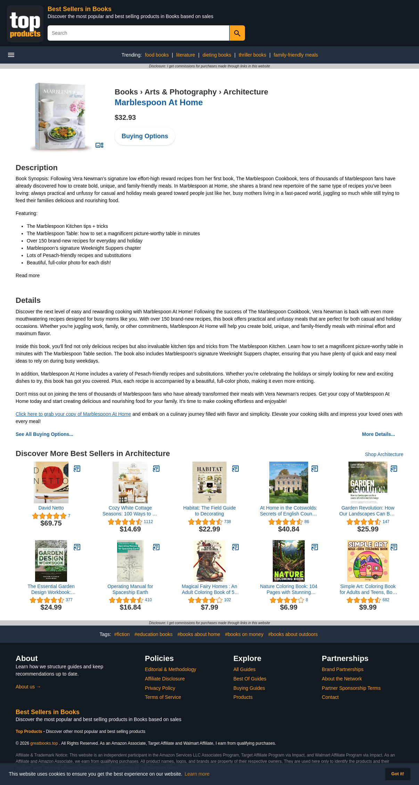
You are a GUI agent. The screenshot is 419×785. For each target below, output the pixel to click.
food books (157, 55)
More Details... (378, 434)
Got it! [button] (397, 773)
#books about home (199, 634)
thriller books (252, 55)
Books (126, 92)
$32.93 (125, 117)
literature (185, 55)
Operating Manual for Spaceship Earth (130, 589)
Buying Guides (249, 688)
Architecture (246, 92)
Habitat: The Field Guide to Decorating (209, 511)
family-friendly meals (296, 55)
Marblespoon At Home (159, 102)
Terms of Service (163, 697)
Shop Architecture (384, 454)
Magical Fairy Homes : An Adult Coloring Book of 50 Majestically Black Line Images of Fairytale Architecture (209, 589)
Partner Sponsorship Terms (351, 688)
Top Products (29, 731)
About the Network (342, 678)
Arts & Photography (181, 92)
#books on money (244, 634)
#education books (153, 634)
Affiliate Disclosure (165, 678)
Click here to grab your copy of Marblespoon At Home (73, 414)
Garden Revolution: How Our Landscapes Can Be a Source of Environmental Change (368, 511)
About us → (28, 686)
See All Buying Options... (44, 434)
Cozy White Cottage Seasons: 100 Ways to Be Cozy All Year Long (130, 511)
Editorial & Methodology (170, 669)
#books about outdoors (293, 634)
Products (243, 697)
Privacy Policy (160, 688)
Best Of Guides (249, 678)
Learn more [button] (197, 774)
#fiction (122, 634)
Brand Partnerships (342, 669)
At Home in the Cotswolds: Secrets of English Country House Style (289, 511)
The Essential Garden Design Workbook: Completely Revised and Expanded (51, 589)
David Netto (51, 508)
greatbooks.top (44, 743)
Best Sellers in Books (80, 9)
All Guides (244, 669)
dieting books (217, 55)
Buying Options (145, 136)
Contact (330, 697)
